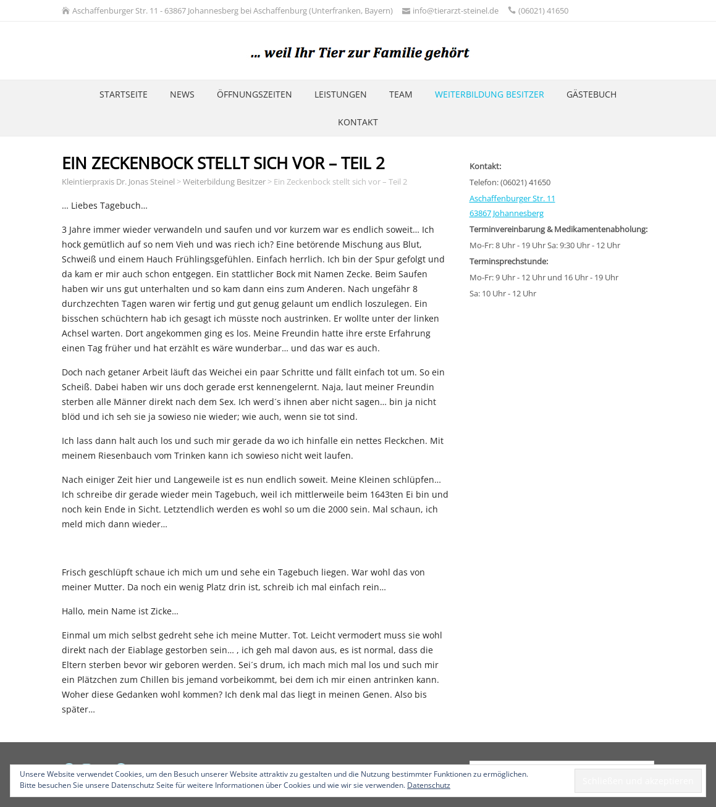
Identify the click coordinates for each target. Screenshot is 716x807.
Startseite (123, 94)
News (182, 94)
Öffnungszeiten (254, 94)
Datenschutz (428, 785)
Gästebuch (591, 94)
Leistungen (340, 94)
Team (401, 94)
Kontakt (358, 122)
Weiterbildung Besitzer (489, 94)
